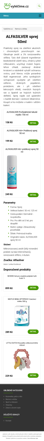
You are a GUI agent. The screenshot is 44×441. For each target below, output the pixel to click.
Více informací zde (32, 438)
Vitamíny (9, 405)
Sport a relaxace (11, 402)
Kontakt (8, 421)
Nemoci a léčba (21, 29)
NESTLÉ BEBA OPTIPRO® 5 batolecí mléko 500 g (22, 300)
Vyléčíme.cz (8, 29)
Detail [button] (33, 123)
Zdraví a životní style (13, 408)
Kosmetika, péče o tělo (14, 396)
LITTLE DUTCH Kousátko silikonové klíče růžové (22, 344)
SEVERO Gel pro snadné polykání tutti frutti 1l (21, 277)
